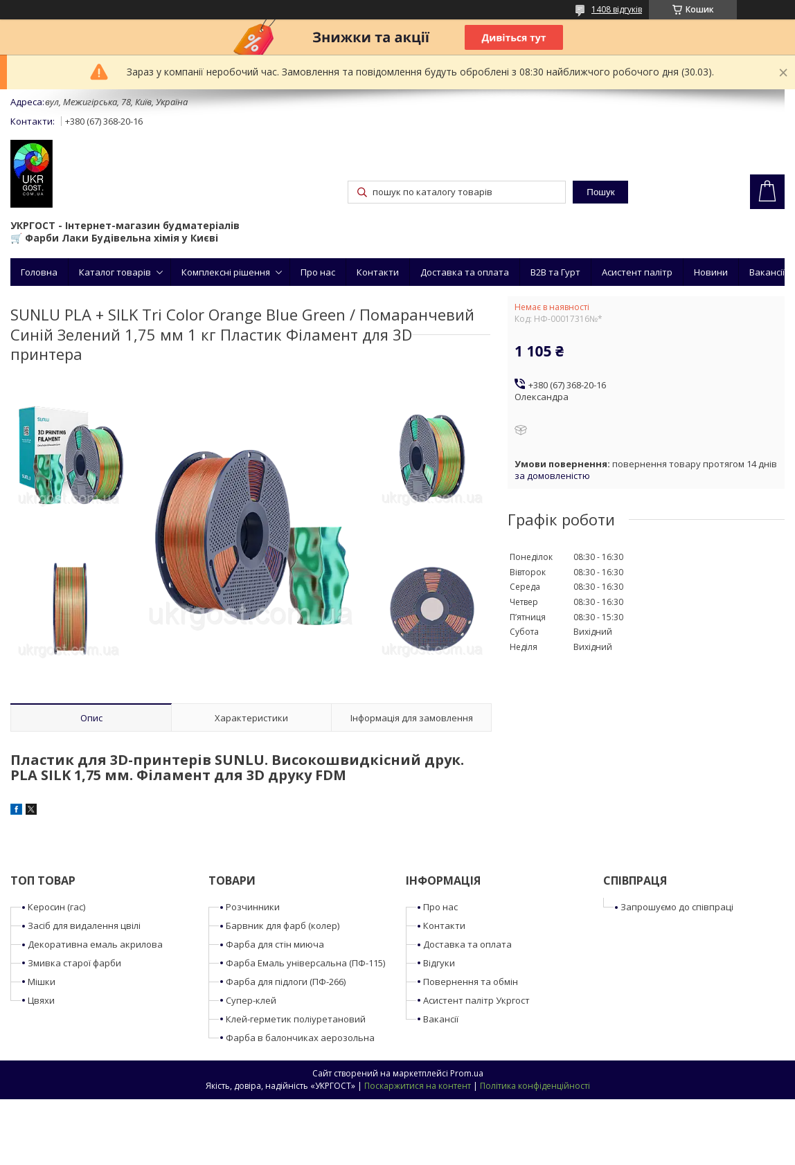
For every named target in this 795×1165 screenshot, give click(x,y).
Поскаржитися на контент (417, 1086)
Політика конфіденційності (535, 1086)
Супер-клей (251, 1000)
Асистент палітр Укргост (476, 1000)
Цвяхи (41, 1000)
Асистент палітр (637, 272)
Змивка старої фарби (74, 963)
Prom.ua (466, 1073)
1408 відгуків (616, 9)
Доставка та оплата (464, 272)
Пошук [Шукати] (600, 192)
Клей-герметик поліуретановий (296, 1019)
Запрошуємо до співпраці (676, 907)
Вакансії (767, 272)
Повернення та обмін (470, 981)
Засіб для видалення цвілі (84, 925)
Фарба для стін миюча (275, 944)
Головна (39, 272)
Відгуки (439, 963)
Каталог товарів (115, 272)
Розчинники (253, 907)
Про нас (318, 272)
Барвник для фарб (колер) (282, 925)
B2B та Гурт (555, 272)
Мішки (41, 981)
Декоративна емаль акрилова (95, 944)
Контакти (378, 272)
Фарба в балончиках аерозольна (300, 1037)
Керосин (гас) (56, 907)
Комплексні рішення (225, 272)
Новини (711, 272)
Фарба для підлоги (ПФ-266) (286, 981)
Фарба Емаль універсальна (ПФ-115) (305, 963)
